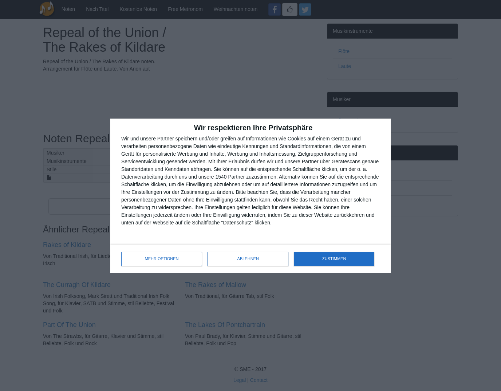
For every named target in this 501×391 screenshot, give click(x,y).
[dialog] (250, 196)
